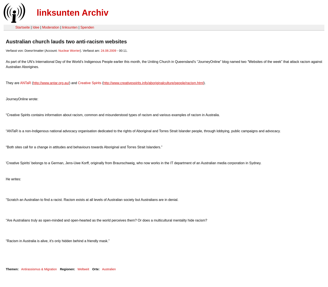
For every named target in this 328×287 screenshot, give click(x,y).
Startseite (22, 27)
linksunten (69, 27)
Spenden (87, 27)
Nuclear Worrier (69, 50)
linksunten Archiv (72, 12)
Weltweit (83, 269)
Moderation (50, 27)
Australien (109, 269)
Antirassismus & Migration (39, 269)
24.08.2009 (108, 50)
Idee (36, 27)
